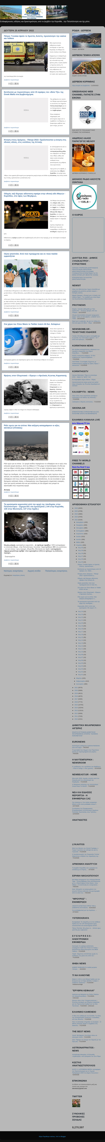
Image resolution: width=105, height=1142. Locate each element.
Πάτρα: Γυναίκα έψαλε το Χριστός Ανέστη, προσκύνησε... (89, 565)
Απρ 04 (80, 666)
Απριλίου (79, 545)
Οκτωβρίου (80, 528)
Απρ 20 (80, 623)
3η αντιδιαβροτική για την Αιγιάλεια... (84, 910)
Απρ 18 (80, 629)
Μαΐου (78, 542)
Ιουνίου (78, 539)
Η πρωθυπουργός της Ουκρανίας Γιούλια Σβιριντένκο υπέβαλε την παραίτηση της (85, 855)
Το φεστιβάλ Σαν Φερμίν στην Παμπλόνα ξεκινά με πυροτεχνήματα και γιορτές (85, 751)
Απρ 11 (80, 649)
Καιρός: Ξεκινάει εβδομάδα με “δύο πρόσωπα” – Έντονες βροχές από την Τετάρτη (84, 310)
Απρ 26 (80, 559)
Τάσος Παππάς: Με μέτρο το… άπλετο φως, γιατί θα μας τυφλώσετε (86, 929)
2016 (76, 702)
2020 (76, 690)
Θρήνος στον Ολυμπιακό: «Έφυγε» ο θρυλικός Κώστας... (89, 593)
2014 (76, 707)
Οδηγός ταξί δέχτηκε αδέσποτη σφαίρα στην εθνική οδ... (88, 579)
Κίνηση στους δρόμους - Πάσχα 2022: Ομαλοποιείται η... (88, 574)
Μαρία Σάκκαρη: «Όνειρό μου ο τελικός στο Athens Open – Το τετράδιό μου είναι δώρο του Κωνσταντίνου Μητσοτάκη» (86, 297)
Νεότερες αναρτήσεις (13, 571)
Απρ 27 (80, 556)
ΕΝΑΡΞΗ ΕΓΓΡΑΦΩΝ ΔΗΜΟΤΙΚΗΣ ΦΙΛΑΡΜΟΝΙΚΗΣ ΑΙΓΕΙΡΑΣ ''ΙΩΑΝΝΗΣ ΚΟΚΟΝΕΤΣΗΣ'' (85, 733)
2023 (76, 517)
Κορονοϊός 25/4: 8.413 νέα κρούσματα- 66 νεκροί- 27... (87, 607)
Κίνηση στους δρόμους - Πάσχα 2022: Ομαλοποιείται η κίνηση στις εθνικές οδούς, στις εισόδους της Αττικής (35, 141)
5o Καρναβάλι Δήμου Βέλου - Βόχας (84, 379)
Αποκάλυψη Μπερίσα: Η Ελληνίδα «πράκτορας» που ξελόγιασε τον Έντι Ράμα (86, 1055)
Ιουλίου (78, 536)
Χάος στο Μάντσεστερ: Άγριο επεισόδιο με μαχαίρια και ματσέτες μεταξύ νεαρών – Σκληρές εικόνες (86, 291)
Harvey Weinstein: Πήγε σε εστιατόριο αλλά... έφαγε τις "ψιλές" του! (84, 376)
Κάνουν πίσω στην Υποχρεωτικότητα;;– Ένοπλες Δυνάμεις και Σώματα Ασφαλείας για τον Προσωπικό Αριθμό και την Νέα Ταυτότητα (86, 1003)
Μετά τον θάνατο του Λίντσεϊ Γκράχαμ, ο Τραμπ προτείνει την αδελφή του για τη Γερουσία (85, 850)
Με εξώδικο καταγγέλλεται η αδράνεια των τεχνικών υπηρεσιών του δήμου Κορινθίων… (86, 351)
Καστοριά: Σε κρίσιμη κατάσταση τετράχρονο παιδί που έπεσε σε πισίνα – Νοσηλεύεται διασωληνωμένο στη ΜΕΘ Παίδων (85, 948)
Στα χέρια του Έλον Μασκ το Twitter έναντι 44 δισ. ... (89, 588)
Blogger (63, 1136)
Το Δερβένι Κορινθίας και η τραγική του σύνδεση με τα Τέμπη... (84, 868)
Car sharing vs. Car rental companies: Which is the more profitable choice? (84, 803)
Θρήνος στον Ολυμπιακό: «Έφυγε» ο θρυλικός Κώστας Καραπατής (35, 375)
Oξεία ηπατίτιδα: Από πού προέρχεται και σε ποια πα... (88, 584)
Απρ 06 (80, 660)
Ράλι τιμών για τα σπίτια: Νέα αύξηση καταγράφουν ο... (87, 597)
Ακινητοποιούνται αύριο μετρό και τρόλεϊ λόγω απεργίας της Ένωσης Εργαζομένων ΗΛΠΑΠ (86, 383)
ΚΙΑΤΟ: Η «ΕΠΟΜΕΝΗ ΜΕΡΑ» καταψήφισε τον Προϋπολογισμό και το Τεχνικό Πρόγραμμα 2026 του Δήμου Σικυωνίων (86, 1071)
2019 (76, 693)
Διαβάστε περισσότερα (11, 80)
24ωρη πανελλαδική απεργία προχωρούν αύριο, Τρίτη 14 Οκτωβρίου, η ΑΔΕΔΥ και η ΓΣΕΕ (86, 316)
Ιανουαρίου (80, 684)
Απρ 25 (80, 562)
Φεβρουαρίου (80, 681)
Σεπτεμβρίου (80, 531)
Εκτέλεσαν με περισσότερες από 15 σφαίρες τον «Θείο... (89, 570)
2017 (76, 699)
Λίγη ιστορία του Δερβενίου (81, 85)
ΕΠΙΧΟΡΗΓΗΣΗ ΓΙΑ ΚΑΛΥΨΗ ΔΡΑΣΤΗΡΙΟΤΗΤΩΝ (82, 278)
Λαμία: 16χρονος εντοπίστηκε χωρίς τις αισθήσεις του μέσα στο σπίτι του (85, 954)
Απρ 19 (80, 626)
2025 (76, 511)
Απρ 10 (80, 652)
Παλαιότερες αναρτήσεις (56, 571)
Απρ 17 (80, 631)
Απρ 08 (80, 654)
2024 (76, 514)
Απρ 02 (80, 672)
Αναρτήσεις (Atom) (18, 575)
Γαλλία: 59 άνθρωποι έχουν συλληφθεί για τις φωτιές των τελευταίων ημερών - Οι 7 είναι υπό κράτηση (86, 337)
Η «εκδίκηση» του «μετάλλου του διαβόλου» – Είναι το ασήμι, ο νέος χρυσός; (86, 767)
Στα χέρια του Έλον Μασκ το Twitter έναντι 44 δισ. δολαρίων (32, 324)
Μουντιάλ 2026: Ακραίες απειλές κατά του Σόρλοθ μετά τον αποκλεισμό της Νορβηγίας (85, 780)
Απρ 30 (80, 547)
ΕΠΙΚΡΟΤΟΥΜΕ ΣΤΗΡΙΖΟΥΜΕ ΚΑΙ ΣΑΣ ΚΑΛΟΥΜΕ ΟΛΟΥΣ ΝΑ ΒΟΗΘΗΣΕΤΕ (85, 412)
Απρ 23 (80, 614)
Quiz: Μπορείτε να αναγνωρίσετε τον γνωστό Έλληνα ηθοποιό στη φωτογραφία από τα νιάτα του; (86, 891)
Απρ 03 (80, 669)
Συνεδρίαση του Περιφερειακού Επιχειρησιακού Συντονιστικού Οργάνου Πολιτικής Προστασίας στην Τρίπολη (85, 810)
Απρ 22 (80, 617)
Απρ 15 (80, 637)
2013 (76, 710)
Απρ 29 (80, 550)
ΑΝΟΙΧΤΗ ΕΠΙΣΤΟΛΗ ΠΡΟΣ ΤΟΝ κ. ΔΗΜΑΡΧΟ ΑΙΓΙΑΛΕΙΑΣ (84, 906)
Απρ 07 (80, 657)
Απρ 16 (80, 634)
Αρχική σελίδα (34, 571)
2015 (76, 705)
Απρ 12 (80, 646)
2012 (76, 713)
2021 (76, 687)
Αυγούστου (80, 533)
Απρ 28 (80, 553)
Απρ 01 (80, 674)
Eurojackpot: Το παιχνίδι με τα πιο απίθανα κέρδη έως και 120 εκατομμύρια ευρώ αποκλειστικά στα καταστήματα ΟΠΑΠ (86, 923)
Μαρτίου (79, 678)
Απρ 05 (80, 663)
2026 (76, 508)
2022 (76, 520)
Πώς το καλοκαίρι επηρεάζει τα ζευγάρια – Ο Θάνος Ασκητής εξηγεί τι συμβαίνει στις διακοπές (86, 1023)
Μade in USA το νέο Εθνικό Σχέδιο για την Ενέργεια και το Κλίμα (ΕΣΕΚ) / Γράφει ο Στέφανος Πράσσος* (86, 980)
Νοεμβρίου (80, 525)
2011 (76, 716)
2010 (76, 719)
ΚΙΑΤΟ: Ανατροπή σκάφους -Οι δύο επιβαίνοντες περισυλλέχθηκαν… (83, 356)
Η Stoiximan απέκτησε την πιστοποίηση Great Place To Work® (85, 785)
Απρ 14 (80, 640)
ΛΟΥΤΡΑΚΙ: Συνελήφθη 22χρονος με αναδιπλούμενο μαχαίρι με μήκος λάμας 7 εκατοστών (85, 363)
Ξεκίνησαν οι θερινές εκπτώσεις (82, 402)
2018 (76, 696)
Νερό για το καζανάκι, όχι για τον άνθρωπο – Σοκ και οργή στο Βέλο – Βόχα (86, 322)
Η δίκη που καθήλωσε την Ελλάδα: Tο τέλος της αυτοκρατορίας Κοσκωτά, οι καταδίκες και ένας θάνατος (86, 1017)
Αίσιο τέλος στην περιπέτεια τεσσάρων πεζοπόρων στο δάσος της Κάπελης (84, 396)
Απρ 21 (80, 620)
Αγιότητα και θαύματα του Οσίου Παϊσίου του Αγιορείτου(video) (85, 995)
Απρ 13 (80, 643)
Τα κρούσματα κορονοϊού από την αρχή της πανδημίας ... (89, 602)
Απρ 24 (80, 611)
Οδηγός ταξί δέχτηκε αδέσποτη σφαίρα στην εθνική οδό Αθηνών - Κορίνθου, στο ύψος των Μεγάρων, (34, 195)
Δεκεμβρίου (80, 522)
